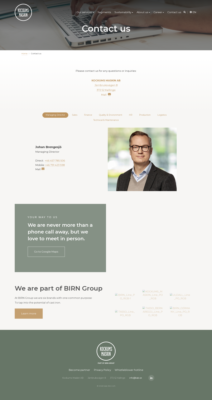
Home (24, 53)
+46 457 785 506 (55, 160)
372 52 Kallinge (106, 89)
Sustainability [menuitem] (123, 12)
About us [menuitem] (142, 12)
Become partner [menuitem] (79, 369)
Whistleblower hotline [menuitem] (129, 369)
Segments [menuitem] (104, 12)
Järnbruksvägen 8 (106, 85)
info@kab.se (135, 378)
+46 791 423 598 (55, 164)
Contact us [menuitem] (174, 12)
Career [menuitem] (158, 12)
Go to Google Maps (46, 251)
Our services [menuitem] (84, 12)
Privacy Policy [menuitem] (102, 369)
